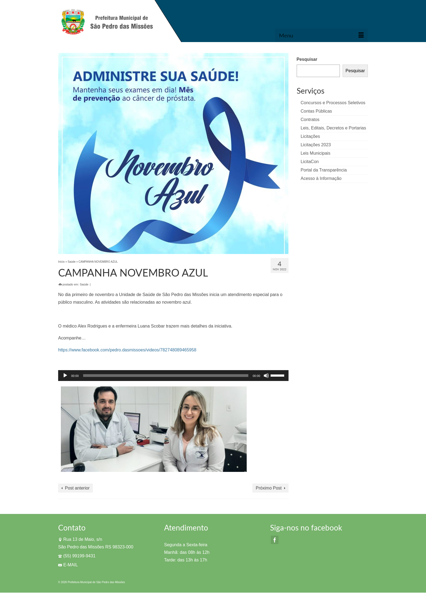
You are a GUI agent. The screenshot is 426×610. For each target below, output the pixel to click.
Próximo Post (268, 488)
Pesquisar (307, 59)
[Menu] (321, 35)
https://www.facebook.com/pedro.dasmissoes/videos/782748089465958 (127, 350)
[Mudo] (266, 375)
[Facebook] (274, 540)
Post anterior (77, 488)
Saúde (84, 284)
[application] (173, 375)
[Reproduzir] (65, 375)
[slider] (165, 375)
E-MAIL (68, 565)
